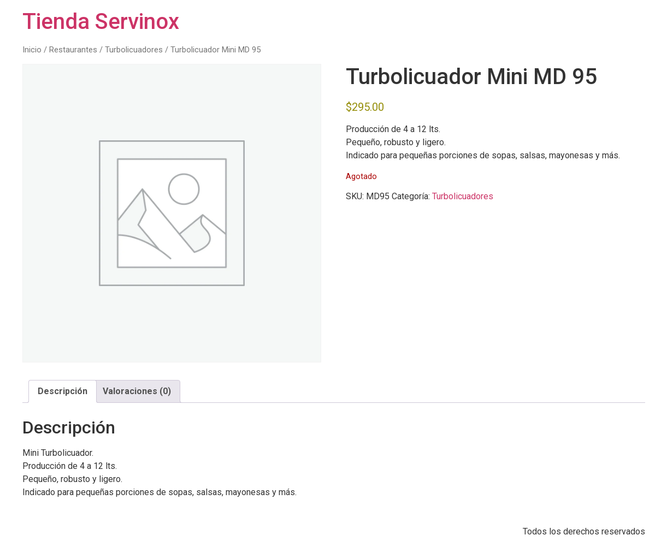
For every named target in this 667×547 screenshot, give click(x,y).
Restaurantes (73, 50)
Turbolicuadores (134, 50)
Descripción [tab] (62, 391)
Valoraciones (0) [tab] (137, 391)
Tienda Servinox (100, 21)
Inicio (32, 50)
